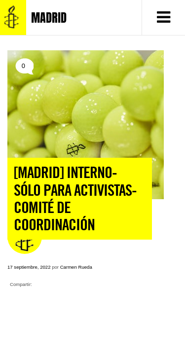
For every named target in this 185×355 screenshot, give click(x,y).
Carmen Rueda (76, 267)
